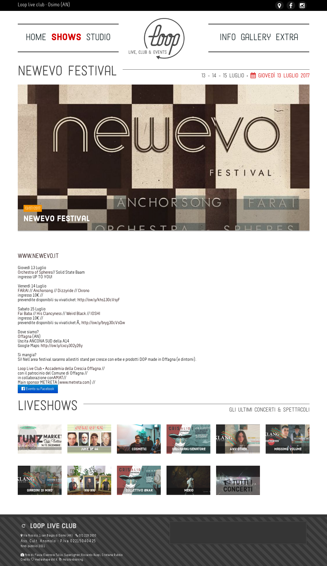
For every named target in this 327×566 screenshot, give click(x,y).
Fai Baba (25, 313)
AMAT (58, 377)
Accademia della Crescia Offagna (73, 368)
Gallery (256, 37)
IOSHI (95, 313)
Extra (287, 37)
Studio (98, 37)
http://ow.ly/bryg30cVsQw (103, 322)
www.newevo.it (38, 256)
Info (228, 37)
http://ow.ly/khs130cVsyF (98, 299)
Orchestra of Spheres (35, 272)
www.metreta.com (74, 382)
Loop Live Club (30, 368)
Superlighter (72, 555)
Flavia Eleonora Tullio (49, 555)
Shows (66, 37)
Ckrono (83, 290)
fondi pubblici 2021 (33, 546)
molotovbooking (71, 559)
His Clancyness (49, 313)
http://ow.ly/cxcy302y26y (62, 345)
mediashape (40, 559)
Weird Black (76, 313)
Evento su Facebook (37, 388)
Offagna (25, 336)
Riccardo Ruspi (90, 555)
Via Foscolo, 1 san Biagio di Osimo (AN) (47, 535)
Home (36, 37)
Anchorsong (43, 290)
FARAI (23, 290)
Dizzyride (65, 290)
